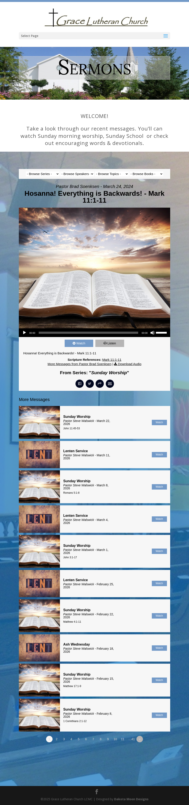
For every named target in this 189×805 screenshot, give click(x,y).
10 (115, 739)
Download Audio (129, 364)
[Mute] (152, 333)
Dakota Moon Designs (131, 799)
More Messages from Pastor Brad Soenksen (79, 364)
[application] (94, 332)
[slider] (88, 333)
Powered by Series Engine (154, 751)
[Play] (24, 333)
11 (122, 739)
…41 (131, 739)
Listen (111, 343)
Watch (80, 343)
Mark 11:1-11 (111, 359)
